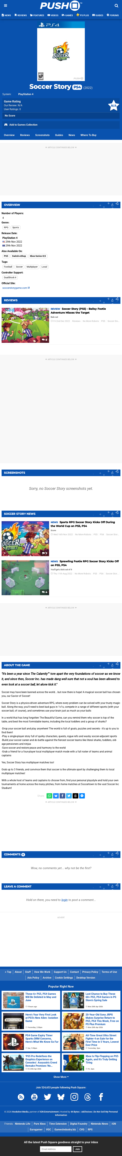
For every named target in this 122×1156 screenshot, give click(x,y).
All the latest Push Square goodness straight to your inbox (61, 1142)
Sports (15, 227)
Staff (28, 971)
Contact (74, 971)
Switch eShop (19, 256)
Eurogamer (36, 1129)
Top (8, 971)
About (18, 971)
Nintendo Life (22, 1123)
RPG (6, 227)
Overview (9, 135)
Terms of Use (109, 971)
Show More (61, 1076)
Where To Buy (88, 135)
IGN (114, 1123)
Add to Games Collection (20, 125)
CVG (81, 1129)
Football (8, 266)
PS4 (102, 534)
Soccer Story (55, 86)
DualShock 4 (10, 277)
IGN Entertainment (49, 1111)
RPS (90, 1129)
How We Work (42, 971)
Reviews (25, 135)
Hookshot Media (20, 1111)
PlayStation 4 (25, 94)
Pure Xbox (40, 1123)
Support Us (60, 971)
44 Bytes (75, 1111)
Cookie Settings (64, 977)
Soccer (19, 266)
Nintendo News (99, 1123)
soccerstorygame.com (16, 287)
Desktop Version (85, 977)
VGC (48, 1129)
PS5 (6, 256)
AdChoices (86, 1111)
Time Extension (58, 1123)
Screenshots (42, 135)
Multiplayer (32, 266)
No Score (10, 115)
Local (44, 266)
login (64, 900)
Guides (59, 135)
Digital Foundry (78, 1123)
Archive (47, 977)
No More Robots (91, 321)
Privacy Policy (90, 971)
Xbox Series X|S (38, 256)
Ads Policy (33, 977)
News (72, 135)
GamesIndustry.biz (65, 1129)
